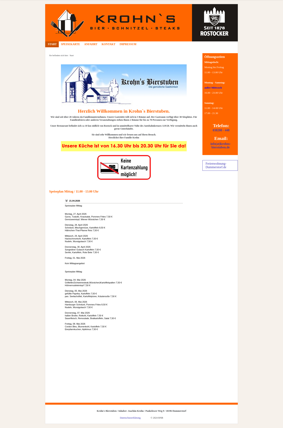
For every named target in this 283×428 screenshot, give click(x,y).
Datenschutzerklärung (130, 417)
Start (52, 44)
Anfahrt (90, 44)
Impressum (127, 44)
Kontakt (109, 44)
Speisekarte (70, 44)
